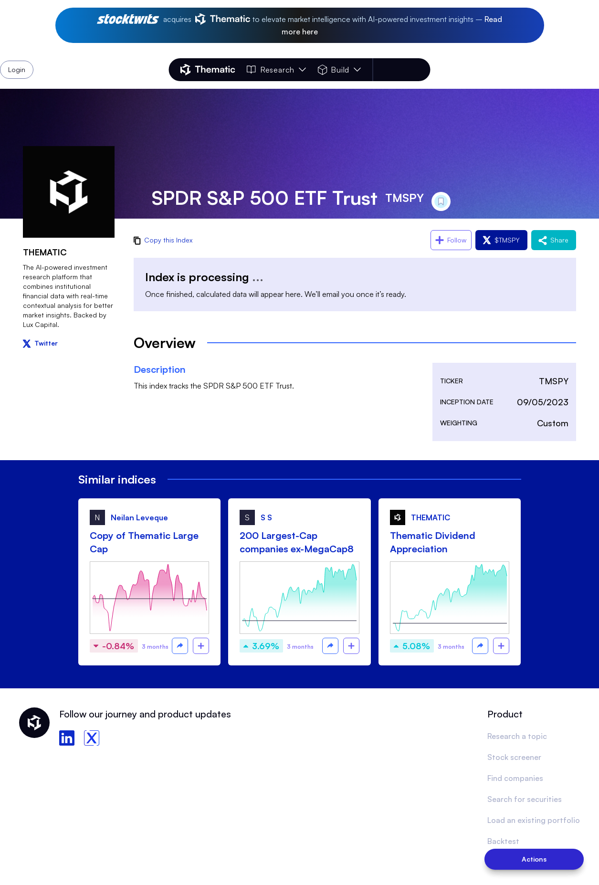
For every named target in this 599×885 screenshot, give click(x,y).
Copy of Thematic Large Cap (144, 542)
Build (339, 69)
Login (405, 69)
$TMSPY (501, 240)
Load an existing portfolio (533, 820)
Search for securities (524, 799)
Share (553, 240)
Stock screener (514, 757)
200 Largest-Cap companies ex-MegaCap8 (297, 542)
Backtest (503, 841)
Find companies (515, 778)
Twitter (40, 343)
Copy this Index (163, 240)
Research (276, 69)
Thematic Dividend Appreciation (432, 542)
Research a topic (517, 736)
